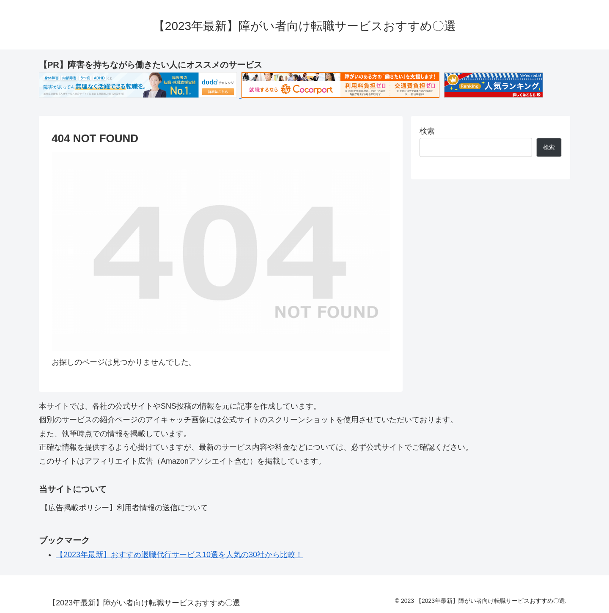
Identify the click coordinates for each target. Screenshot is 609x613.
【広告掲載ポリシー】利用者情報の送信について (124, 507)
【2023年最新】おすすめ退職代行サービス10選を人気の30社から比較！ (179, 554)
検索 (427, 131)
